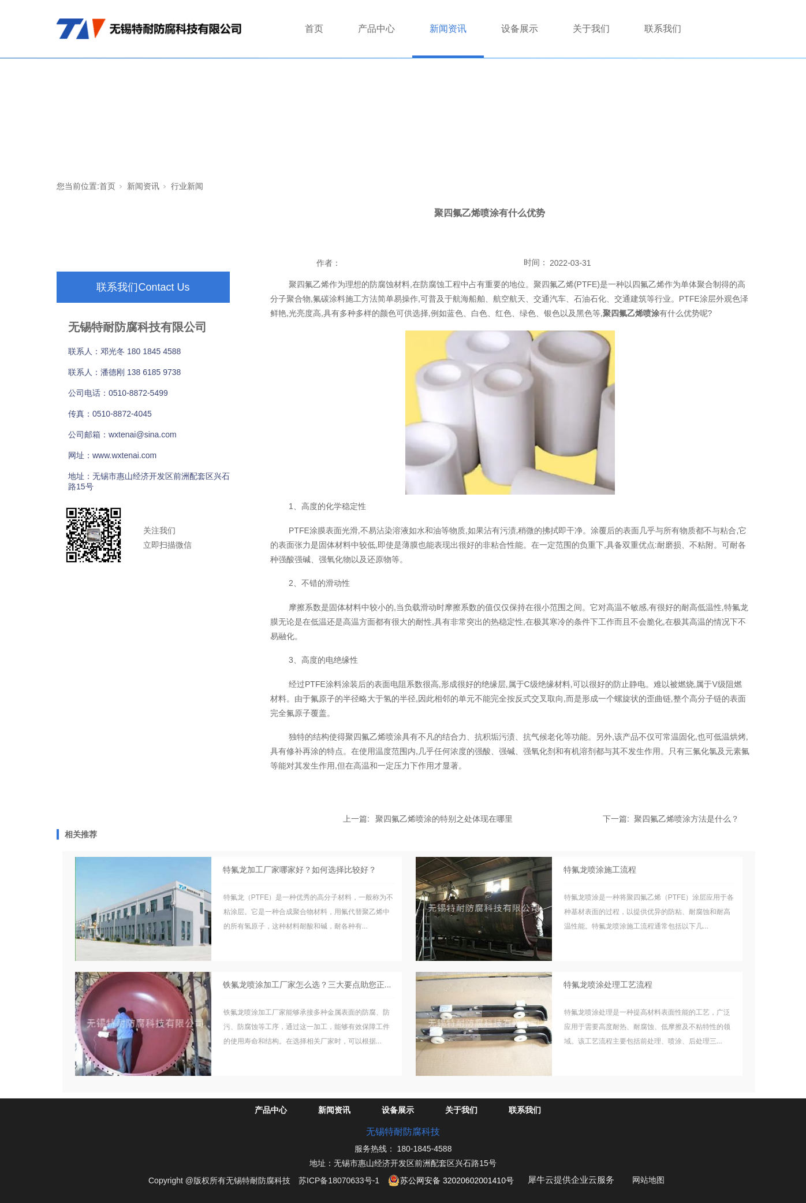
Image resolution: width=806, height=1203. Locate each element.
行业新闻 (187, 186)
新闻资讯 (448, 29)
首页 (314, 29)
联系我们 (662, 29)
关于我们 (591, 29)
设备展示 (519, 29)
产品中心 (376, 29)
